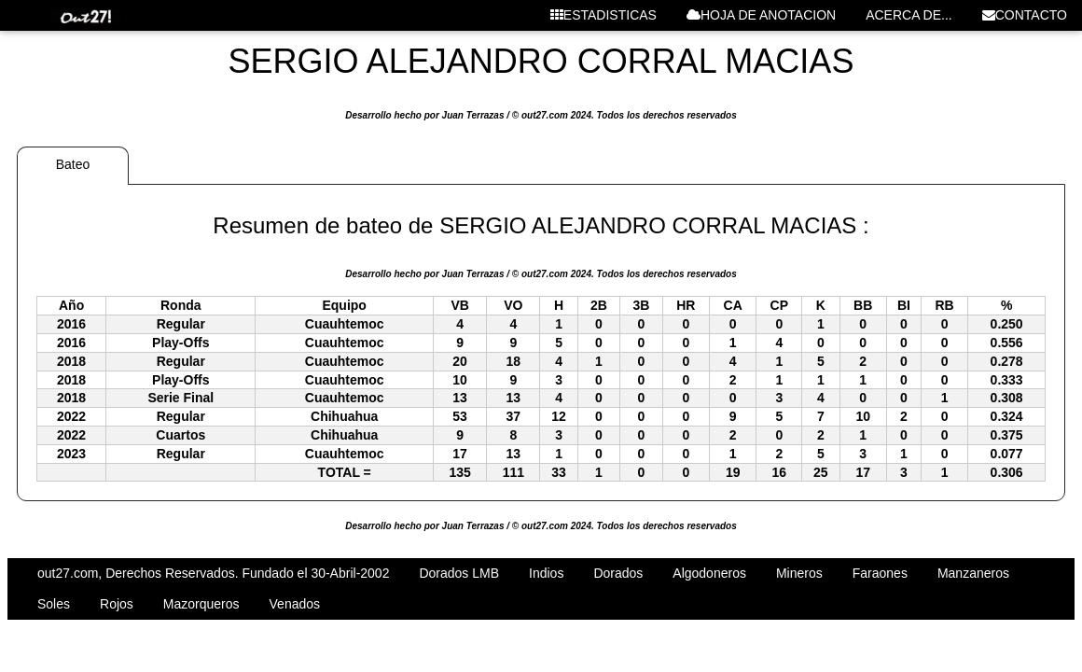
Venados (295, 603)
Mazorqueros (201, 603)
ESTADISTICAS (603, 14)
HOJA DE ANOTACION (761, 14)
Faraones (880, 573)
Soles (53, 603)
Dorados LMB (459, 573)
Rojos (116, 603)
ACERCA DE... (909, 14)
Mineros (799, 573)
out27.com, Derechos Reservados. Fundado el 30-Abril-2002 (213, 573)
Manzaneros (973, 573)
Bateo (73, 164)
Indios (546, 573)
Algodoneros (709, 573)
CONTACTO (1024, 14)
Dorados (618, 573)
